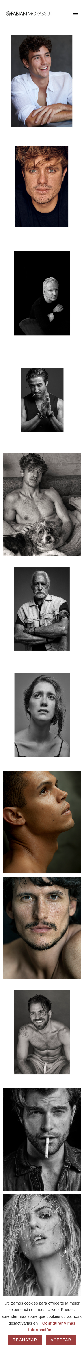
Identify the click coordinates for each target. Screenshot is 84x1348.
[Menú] (75, 13)
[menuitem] (75, 13)
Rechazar (25, 1340)
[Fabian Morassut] (34, 14)
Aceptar (60, 1340)
